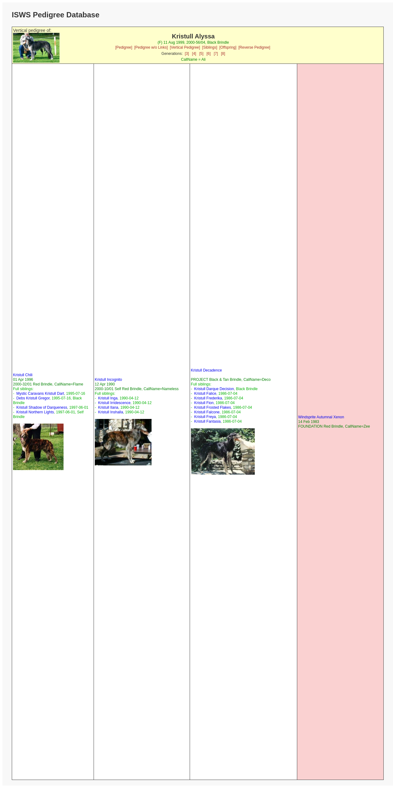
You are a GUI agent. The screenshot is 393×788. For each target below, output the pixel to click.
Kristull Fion (204, 403)
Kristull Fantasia (207, 421)
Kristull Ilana (108, 407)
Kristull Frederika (208, 398)
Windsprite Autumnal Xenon (321, 417)
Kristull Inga (107, 398)
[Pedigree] (123, 47)
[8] (223, 53)
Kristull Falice (205, 393)
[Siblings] (209, 47)
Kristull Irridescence (114, 403)
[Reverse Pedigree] (254, 47)
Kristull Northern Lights (35, 412)
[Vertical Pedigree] (185, 47)
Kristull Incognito (108, 379)
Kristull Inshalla (110, 412)
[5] (201, 53)
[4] (194, 53)
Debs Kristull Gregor (33, 398)
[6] (208, 53)
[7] (216, 53)
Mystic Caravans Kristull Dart (40, 393)
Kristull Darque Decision (214, 389)
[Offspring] (227, 47)
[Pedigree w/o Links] (151, 47)
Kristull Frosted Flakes (212, 407)
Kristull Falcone (207, 412)
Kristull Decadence (206, 370)
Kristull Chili (23, 375)
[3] (187, 53)
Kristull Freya (205, 417)
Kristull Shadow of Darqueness (41, 407)
